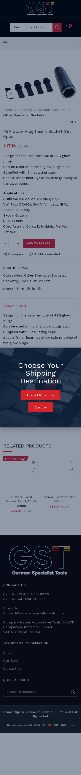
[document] (40, 387)
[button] (40, 395)
